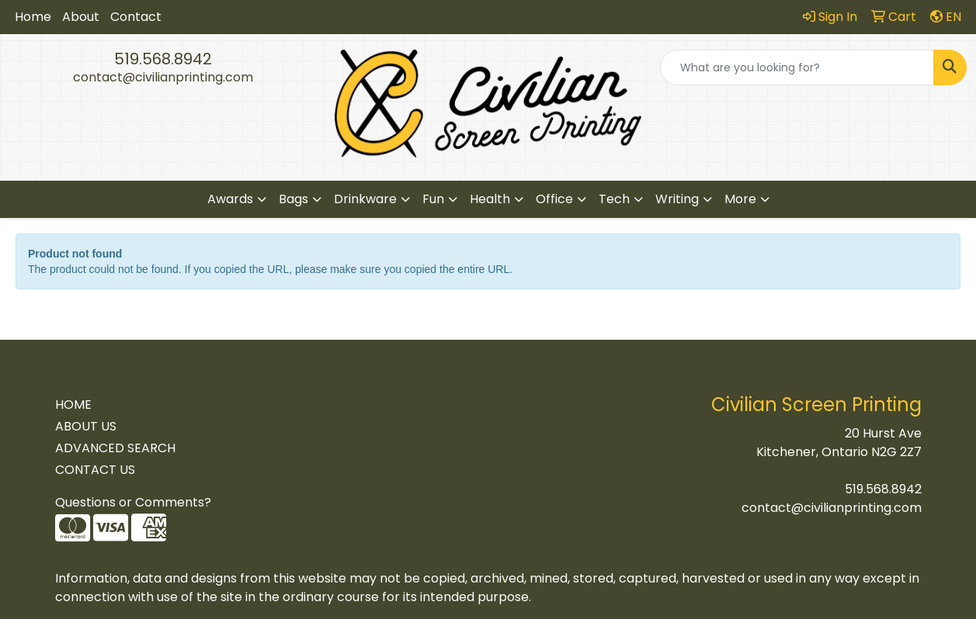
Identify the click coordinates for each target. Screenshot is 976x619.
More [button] (740, 199)
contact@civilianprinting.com (163, 77)
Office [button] (554, 199)
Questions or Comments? (133, 502)
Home (33, 17)
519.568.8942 (163, 59)
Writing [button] (677, 199)
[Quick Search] (797, 67)
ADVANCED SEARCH (115, 448)
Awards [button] (230, 199)
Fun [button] (433, 199)
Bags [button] (293, 199)
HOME (73, 404)
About (80, 17)
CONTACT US (95, 470)
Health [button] (490, 199)
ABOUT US (85, 426)
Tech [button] (614, 199)
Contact (136, 17)
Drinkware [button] (365, 199)
